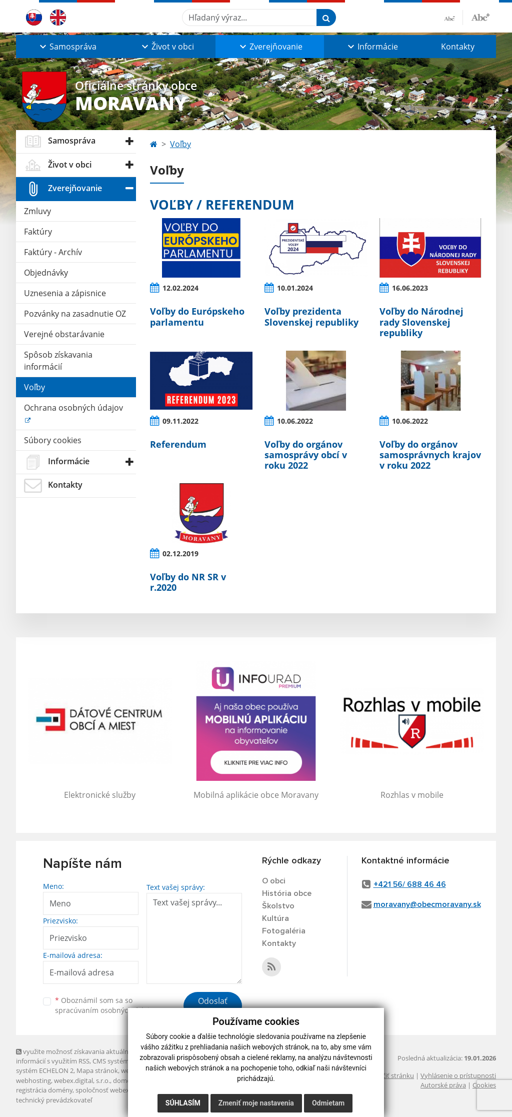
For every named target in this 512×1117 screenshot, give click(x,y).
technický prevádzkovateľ (54, 1099)
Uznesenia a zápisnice (65, 293)
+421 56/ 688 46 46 (410, 884)
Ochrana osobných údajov (73, 407)
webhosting (33, 1080)
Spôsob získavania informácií (58, 360)
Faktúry (38, 231)
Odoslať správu (213, 1006)
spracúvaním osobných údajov (106, 1010)
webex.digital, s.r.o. (82, 1080)
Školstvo (278, 906)
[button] (67, 46)
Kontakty (457, 46)
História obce (287, 893)
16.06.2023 (410, 288)
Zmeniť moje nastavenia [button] (256, 1103)
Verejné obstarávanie (64, 334)
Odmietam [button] (328, 1103)
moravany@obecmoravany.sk (427, 904)
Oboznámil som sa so (106, 1005)
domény (125, 1080)
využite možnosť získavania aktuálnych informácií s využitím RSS (77, 1056)
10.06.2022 (295, 421)
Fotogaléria (284, 931)
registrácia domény (44, 1089)
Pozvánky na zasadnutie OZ (75, 313)
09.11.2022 (180, 421)
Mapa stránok (97, 1070)
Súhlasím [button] (183, 1103)
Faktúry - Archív (53, 252)
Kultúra (275, 918)
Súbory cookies (53, 440)
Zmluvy (37, 211)
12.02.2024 (180, 288)
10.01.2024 (295, 288)
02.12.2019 (180, 553)
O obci (274, 881)
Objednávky (46, 272)
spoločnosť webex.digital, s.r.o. (121, 1089)
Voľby (34, 387)
